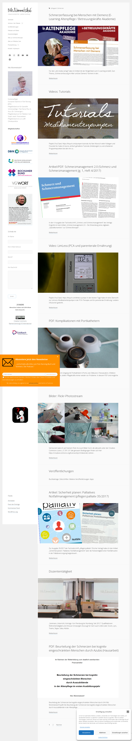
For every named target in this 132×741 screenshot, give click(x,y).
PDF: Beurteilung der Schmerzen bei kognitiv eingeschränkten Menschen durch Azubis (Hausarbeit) (83, 648)
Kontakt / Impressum (13, 48)
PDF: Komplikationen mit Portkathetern (74, 321)
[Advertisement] (20, 459)
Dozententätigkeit (13, 34)
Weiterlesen (53, 78)
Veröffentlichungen (13, 27)
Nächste (59, 725)
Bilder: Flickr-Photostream (65, 396)
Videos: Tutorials (59, 91)
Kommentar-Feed (14, 508)
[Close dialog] (22, 357)
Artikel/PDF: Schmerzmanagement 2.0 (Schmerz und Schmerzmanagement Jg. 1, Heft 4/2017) (82, 168)
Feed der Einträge (14, 504)
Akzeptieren (86, 732)
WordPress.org (13, 512)
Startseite (10, 20)
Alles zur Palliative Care (14, 41)
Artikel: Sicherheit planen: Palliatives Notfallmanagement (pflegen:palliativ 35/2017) (79, 494)
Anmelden (11, 501)
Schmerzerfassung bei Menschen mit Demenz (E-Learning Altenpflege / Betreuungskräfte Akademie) (82, 17)
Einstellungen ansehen (120, 732)
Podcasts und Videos (13, 30)
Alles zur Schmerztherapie (15, 38)
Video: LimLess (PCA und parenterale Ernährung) (80, 246)
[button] (128, 712)
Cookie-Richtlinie (102, 737)
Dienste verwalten (85, 727)
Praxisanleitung (12, 45)
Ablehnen (102, 732)
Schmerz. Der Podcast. (14, 23)
